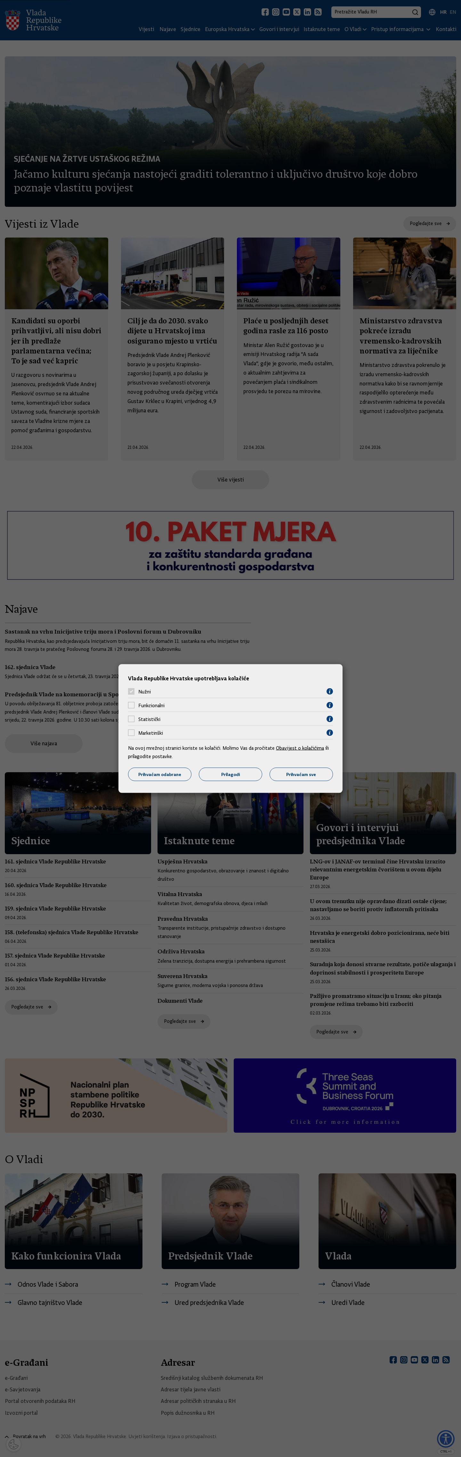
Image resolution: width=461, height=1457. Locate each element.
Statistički (149, 719)
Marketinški (150, 733)
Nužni (144, 691)
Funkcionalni (151, 705)
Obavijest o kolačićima (300, 748)
